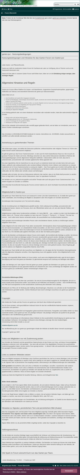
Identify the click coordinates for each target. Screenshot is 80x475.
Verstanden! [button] (69, 471)
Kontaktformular (39, 18)
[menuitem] (10, 9)
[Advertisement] (40, 35)
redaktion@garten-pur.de (10, 325)
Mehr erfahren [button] (21, 472)
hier (57, 375)
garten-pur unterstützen (60, 18)
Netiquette (21, 109)
